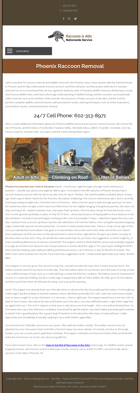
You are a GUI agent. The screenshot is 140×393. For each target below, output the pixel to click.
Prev (126, 153)
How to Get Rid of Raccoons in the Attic (68, 345)
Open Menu (22, 51)
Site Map (55, 378)
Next (126, 163)
